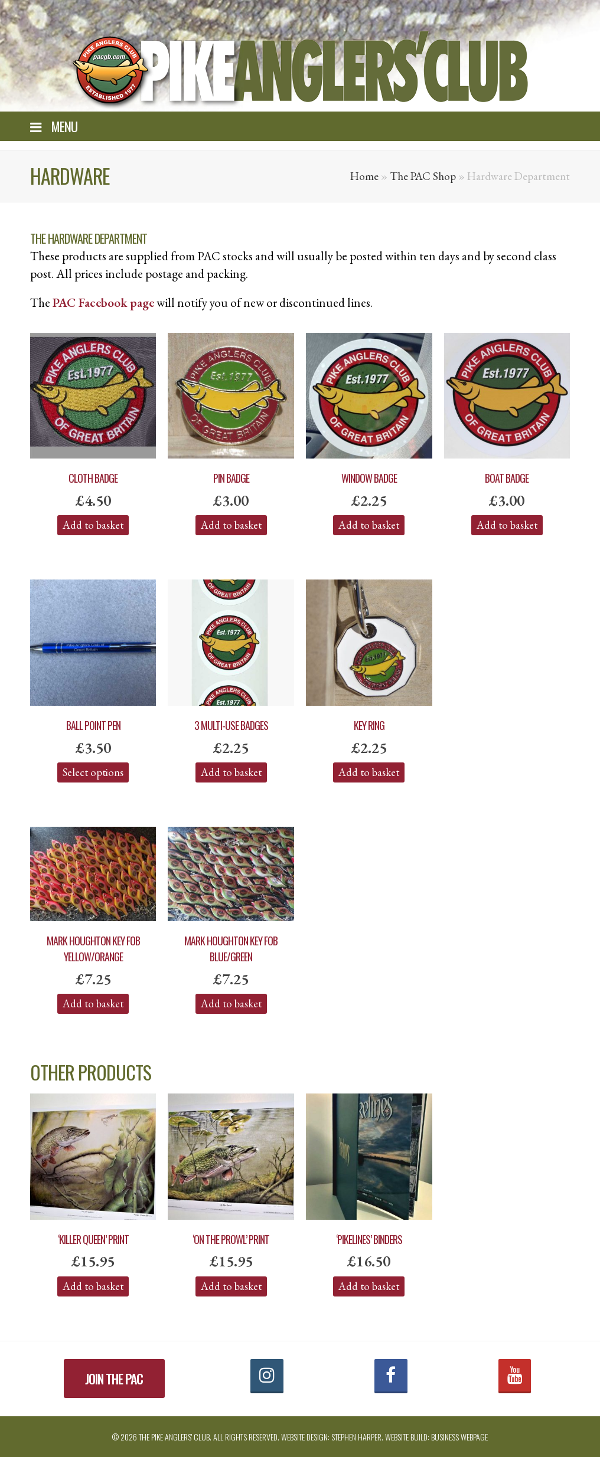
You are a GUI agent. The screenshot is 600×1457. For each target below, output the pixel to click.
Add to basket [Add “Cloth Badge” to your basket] (93, 525)
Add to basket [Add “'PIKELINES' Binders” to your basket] (368, 1286)
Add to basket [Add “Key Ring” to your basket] (368, 772)
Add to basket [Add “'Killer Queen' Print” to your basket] (93, 1286)
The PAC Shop (423, 176)
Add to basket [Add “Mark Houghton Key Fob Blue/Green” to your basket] (231, 1003)
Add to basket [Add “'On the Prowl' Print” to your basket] (231, 1286)
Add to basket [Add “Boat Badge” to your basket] (507, 525)
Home (364, 176)
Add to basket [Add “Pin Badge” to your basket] (231, 525)
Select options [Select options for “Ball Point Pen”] (93, 772)
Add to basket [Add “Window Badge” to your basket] (368, 525)
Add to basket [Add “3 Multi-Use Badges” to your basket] (231, 772)
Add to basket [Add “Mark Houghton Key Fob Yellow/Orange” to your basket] (93, 1003)
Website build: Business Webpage (436, 1436)
